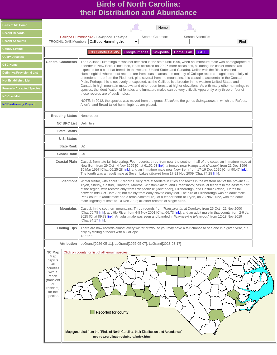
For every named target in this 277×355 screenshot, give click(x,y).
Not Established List (16, 80)
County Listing (12, 48)
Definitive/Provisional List (20, 72)
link (161, 165)
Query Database (13, 56)
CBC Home (9, 64)
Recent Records (13, 33)
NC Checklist (11, 96)
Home (163, 28)
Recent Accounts (14, 40)
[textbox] (165, 41)
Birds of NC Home (14, 25)
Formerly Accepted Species (21, 88)
